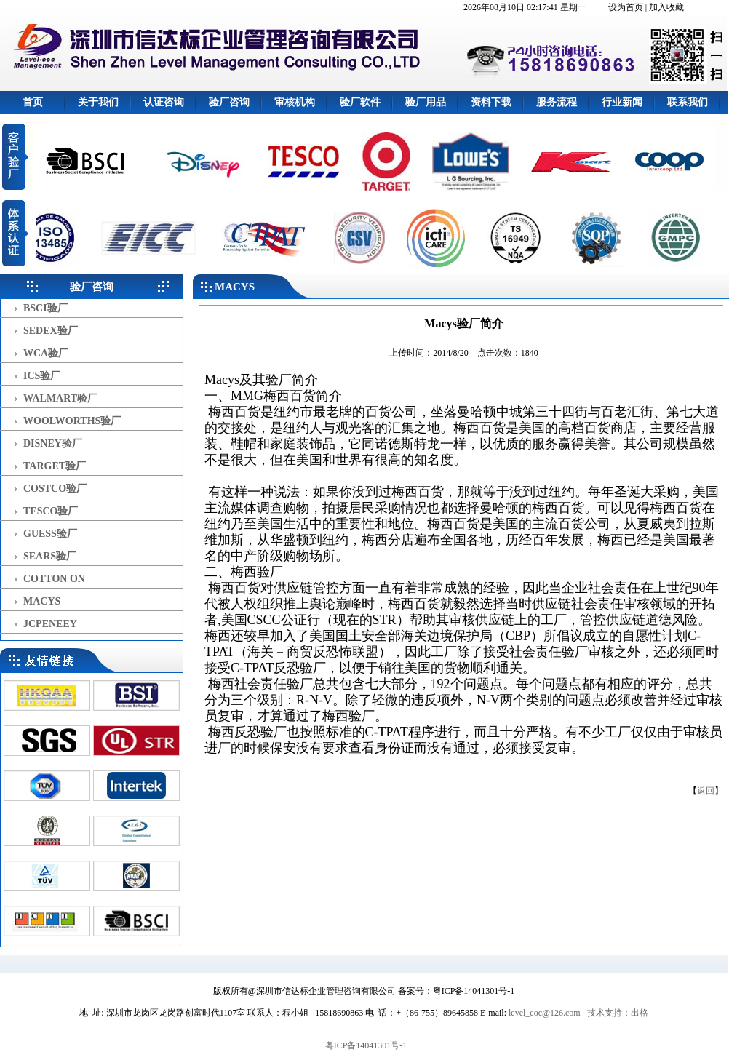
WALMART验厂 (60, 398)
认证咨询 (163, 102)
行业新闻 (622, 102)
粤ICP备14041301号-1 (366, 1045)
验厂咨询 (229, 102)
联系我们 (687, 102)
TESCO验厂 (50, 511)
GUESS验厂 (50, 533)
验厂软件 (360, 102)
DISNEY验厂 (52, 443)
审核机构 (294, 102)
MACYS (41, 601)
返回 (705, 791)
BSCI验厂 (45, 308)
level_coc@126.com (545, 1013)
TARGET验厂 (54, 466)
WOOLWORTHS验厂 (72, 420)
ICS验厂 (41, 375)
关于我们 (98, 102)
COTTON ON (54, 578)
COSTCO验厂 (55, 488)
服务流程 (556, 102)
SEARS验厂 (49, 556)
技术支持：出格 (617, 1013)
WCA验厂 (45, 353)
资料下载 (491, 102)
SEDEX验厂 (50, 330)
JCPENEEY (50, 623)
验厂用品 (425, 102)
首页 (33, 102)
